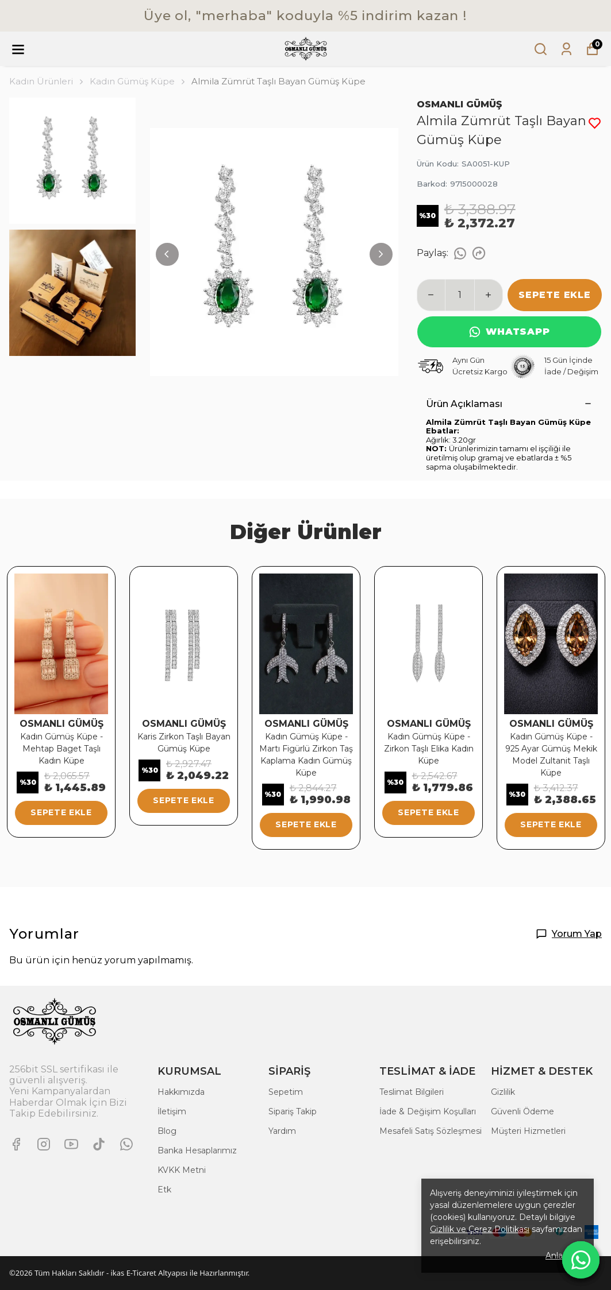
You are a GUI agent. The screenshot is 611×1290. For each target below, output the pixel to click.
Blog (166, 1131)
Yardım (282, 1131)
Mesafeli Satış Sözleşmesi (430, 1131)
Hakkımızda (181, 1092)
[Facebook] (16, 1144)
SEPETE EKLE (554, 294)
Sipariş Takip (292, 1111)
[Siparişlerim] (566, 49)
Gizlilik (503, 1092)
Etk (164, 1189)
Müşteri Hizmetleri (528, 1131)
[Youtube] (71, 1144)
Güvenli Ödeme (522, 1111)
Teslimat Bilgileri (411, 1092)
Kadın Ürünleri (47, 81)
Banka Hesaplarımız (197, 1150)
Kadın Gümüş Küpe (132, 81)
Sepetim (285, 1092)
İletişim (171, 1111)
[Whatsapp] (126, 1144)
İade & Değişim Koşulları (427, 1111)
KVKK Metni (181, 1170)
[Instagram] (44, 1144)
